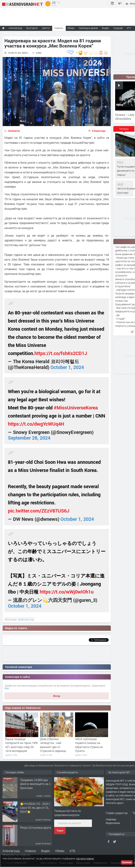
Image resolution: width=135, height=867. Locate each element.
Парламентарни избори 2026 (19, 33)
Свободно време (88, 28)
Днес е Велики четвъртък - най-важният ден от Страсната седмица (53, 745)
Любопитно (14, 130)
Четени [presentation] (123, 129)
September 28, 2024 (29, 438)
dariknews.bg (26, 619)
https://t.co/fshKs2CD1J (60, 353)
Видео (45, 851)
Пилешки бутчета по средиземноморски (67, 813)
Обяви (59, 851)
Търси (60, 830)
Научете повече (85, 858)
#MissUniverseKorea (76, 407)
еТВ (72, 851)
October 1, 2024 (67, 367)
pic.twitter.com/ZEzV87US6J (38, 511)
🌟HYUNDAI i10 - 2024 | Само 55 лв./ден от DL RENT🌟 (35, 808)
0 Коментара (98, 130)
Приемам (126, 862)
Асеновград (11, 851)
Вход (56, 696)
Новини (58, 28)
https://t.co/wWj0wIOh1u (67, 592)
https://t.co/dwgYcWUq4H (36, 424)
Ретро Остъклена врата (35, 827)
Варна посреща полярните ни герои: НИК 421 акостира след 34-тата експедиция (21, 745)
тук (6, 688)
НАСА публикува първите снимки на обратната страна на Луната (89, 745)
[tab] (123, 130)
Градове (118, 28)
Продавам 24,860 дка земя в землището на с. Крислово (35, 784)
